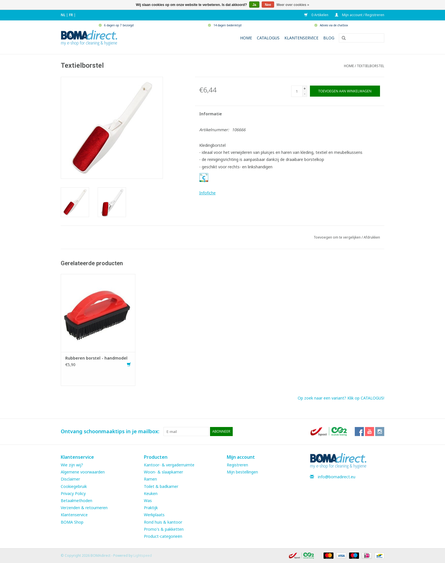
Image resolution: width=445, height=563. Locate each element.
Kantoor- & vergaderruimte (169, 465)
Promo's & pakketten (164, 529)
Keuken (151, 493)
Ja (254, 5)
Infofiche (207, 193)
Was (148, 500)
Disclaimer (70, 479)
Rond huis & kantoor (163, 522)
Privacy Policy (73, 493)
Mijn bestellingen (242, 472)
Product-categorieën (163, 536)
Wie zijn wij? (72, 465)
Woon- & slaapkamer (163, 472)
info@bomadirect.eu (336, 476)
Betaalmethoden (76, 500)
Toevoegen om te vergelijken (338, 237)
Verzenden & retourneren (84, 507)
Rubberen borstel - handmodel (96, 358)
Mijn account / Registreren (359, 14)
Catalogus (268, 38)
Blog (328, 38)
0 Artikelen (316, 14)
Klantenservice (301, 38)
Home (246, 38)
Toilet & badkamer (161, 486)
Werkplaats (154, 514)
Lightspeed (142, 555)
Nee (268, 5)
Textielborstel (370, 65)
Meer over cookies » (293, 5)
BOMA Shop (72, 522)
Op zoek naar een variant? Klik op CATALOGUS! (341, 398)
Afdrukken (372, 237)
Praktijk (151, 507)
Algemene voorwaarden (83, 472)
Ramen (150, 479)
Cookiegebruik (74, 486)
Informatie (210, 113)
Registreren (237, 465)
